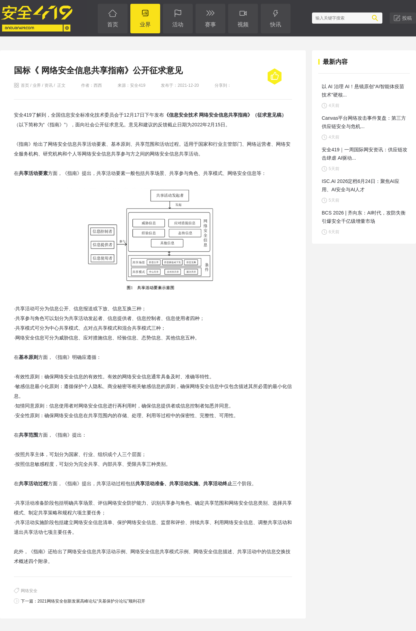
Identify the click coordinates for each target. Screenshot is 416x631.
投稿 (407, 18)
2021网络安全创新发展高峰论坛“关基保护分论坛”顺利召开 (91, 601)
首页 (25, 85)
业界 (37, 85)
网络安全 (29, 590)
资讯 (48, 85)
